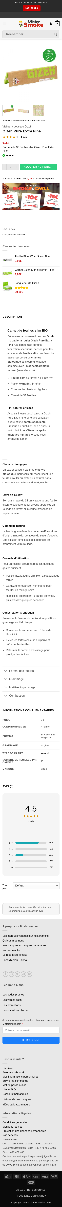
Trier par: (31, 886)
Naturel (45, 753)
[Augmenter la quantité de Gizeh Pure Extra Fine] (17, 167)
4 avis (24, 137)
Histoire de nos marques (16, 1099)
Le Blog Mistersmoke (14, 954)
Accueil (6, 120)
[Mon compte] (51, 23)
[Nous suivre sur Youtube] (29, 974)
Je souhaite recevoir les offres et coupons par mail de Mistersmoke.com (30, 1022)
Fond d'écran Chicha (14, 960)
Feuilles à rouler (21, 120)
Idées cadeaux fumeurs (16, 1104)
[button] (4, 24)
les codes (31, 8)
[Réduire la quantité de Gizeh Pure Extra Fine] (4, 167)
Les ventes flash (12, 999)
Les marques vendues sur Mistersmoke (25, 935)
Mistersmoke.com (41, 1202)
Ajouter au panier (38, 166)
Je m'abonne (31, 1040)
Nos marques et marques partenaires (24, 945)
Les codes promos (13, 994)
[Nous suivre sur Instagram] (11, 974)
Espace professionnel (30, 1190)
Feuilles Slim (38, 120)
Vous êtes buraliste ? (31, 1196)
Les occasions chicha (15, 1010)
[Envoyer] (55, 34)
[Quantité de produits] (10, 167)
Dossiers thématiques (15, 1094)
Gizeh (28, 126)
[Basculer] (5, 671)
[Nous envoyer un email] (23, 974)
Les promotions (11, 1005)
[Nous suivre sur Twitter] (17, 974)
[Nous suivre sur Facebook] (5, 974)
